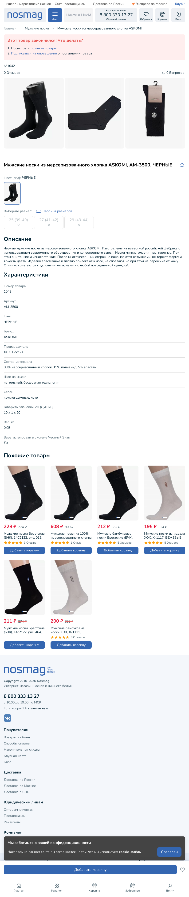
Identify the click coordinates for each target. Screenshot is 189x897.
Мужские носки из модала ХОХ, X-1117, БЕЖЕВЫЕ (164, 535)
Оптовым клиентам (18, 809)
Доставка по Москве (20, 786)
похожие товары (43, 48)
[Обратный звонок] (116, 15)
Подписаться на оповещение (34, 53)
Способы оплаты (17, 743)
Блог (7, 762)
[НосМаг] (25, 15)
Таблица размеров (54, 211)
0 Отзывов (12, 73)
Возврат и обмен (17, 737)
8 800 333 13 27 (21, 696)
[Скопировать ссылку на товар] (182, 165)
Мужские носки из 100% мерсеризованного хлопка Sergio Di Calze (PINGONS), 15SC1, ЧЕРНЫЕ (71, 535)
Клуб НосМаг (174, 4)
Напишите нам (36, 708)
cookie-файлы (130, 852)
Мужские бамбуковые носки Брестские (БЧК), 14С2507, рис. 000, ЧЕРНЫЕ (115, 535)
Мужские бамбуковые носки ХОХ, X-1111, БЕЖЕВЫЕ (68, 629)
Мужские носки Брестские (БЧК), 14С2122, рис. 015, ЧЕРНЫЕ (24, 535)
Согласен (169, 852)
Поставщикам (14, 816)
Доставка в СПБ (16, 792)
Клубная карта (15, 756)
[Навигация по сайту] (55, 15)
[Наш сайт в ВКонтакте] (7, 718)
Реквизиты (12, 822)
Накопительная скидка (22, 749)
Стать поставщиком (58, 4)
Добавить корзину (24, 550)
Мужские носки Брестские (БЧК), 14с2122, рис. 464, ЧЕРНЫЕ (24, 629)
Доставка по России (97, 4)
